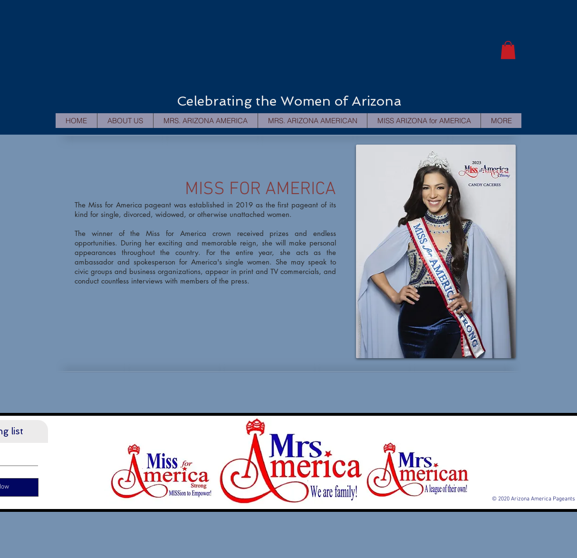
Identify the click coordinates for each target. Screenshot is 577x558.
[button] (508, 50)
